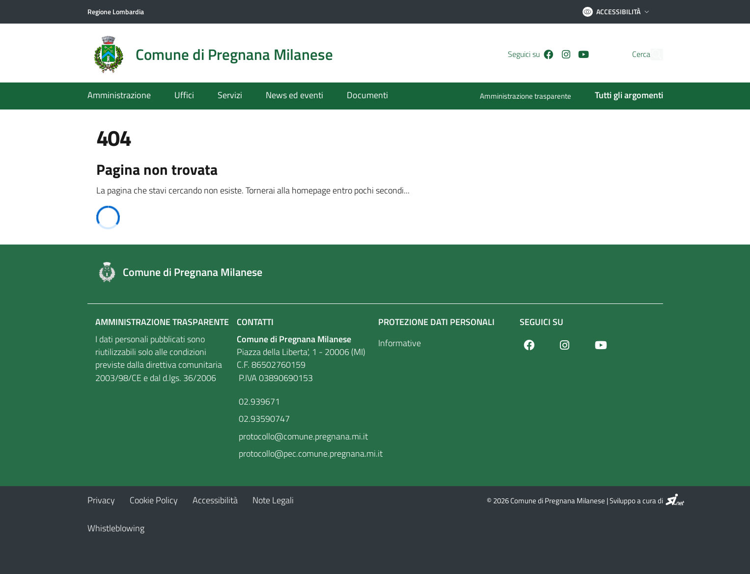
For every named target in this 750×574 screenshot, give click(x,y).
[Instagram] (549, 54)
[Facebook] (532, 54)
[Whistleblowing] (115, 528)
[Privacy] (101, 500)
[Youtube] (566, 54)
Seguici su (541, 321)
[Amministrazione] (125, 95)
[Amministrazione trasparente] (531, 96)
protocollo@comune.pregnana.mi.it (302, 436)
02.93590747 (263, 418)
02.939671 (258, 401)
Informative (399, 343)
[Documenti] (361, 95)
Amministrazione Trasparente (162, 321)
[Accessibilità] (215, 500)
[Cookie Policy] (154, 500)
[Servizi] (230, 95)
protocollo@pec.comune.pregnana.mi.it (304, 453)
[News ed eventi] (294, 95)
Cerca (622, 54)
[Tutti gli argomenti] (623, 95)
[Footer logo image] (375, 272)
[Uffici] (184, 95)
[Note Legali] (273, 500)
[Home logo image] (216, 54)
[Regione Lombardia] (115, 11)
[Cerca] (651, 54)
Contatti (255, 321)
